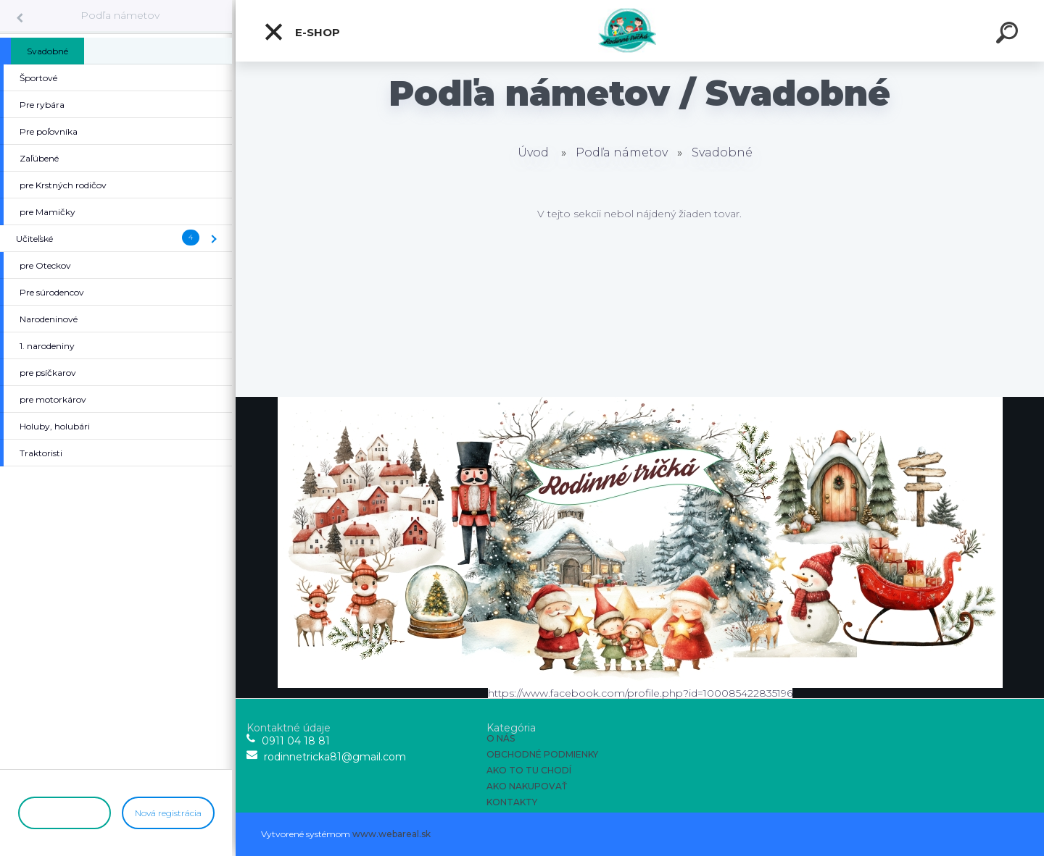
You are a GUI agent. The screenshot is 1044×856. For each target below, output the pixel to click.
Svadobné (722, 152)
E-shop (301, 32)
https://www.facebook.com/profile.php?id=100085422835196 (640, 693)
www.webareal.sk (391, 833)
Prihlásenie (64, 812)
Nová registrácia (168, 812)
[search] (1009, 34)
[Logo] (640, 31)
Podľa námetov (120, 15)
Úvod (533, 152)
